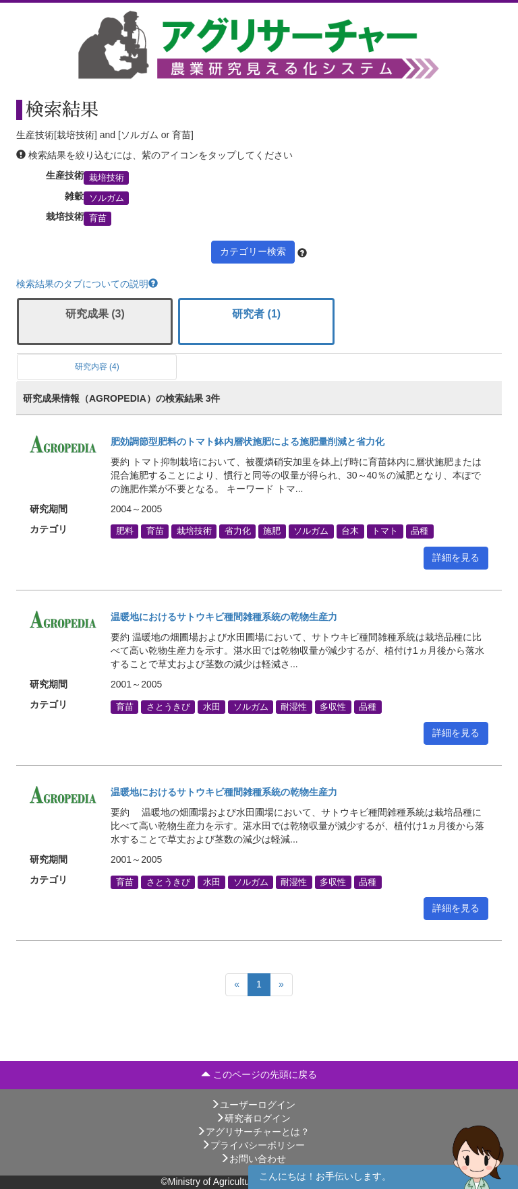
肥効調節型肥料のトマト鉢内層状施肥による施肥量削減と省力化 (247, 441)
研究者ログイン (253, 1118)
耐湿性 (294, 706)
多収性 (333, 706)
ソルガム (106, 198)
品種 (419, 531)
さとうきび (168, 706)
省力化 (238, 531)
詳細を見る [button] (456, 557)
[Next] (281, 984)
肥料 (125, 531)
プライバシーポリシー (253, 1145)
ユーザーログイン (252, 1104)
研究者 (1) (256, 313)
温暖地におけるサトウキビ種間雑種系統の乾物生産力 (224, 616)
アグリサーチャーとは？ (253, 1131)
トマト (385, 531)
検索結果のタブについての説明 (87, 283)
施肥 (272, 531)
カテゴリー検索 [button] (253, 251)
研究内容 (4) (97, 366)
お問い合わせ (253, 1158)
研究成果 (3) (95, 313)
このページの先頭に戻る (259, 1074)
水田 (212, 706)
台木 (350, 531)
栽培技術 (106, 177)
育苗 (98, 218)
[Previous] (236, 984)
